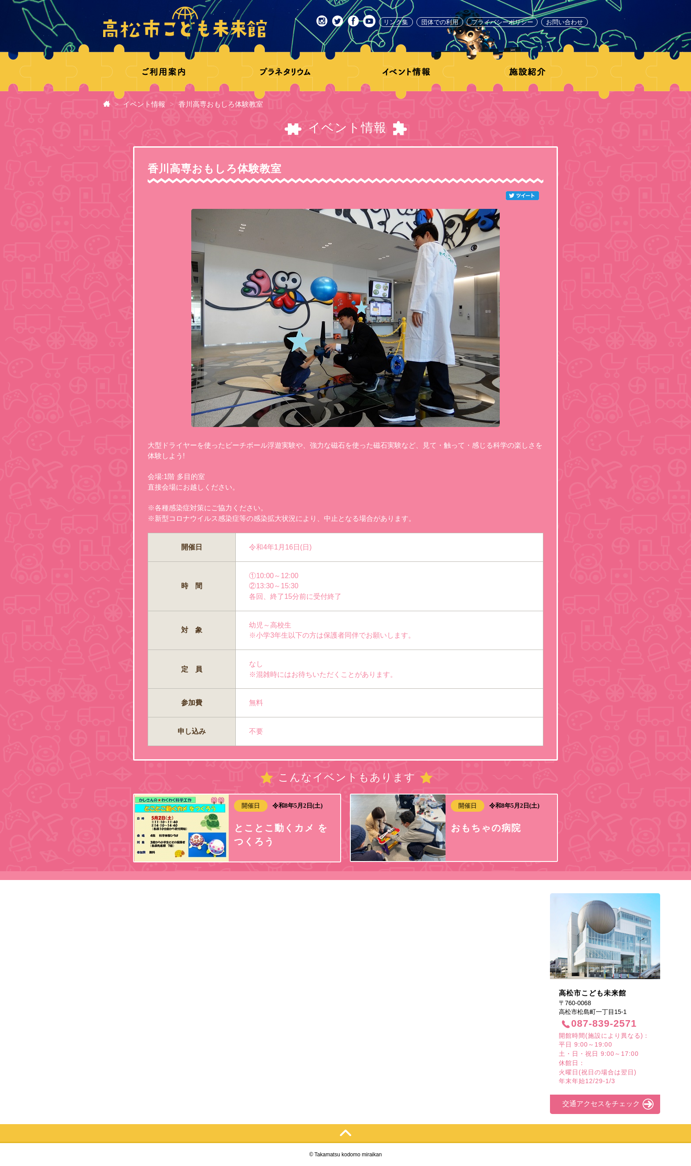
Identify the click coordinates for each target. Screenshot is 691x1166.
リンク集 (395, 22)
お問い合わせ (564, 22)
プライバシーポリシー (502, 22)
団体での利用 (439, 22)
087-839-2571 (604, 1023)
